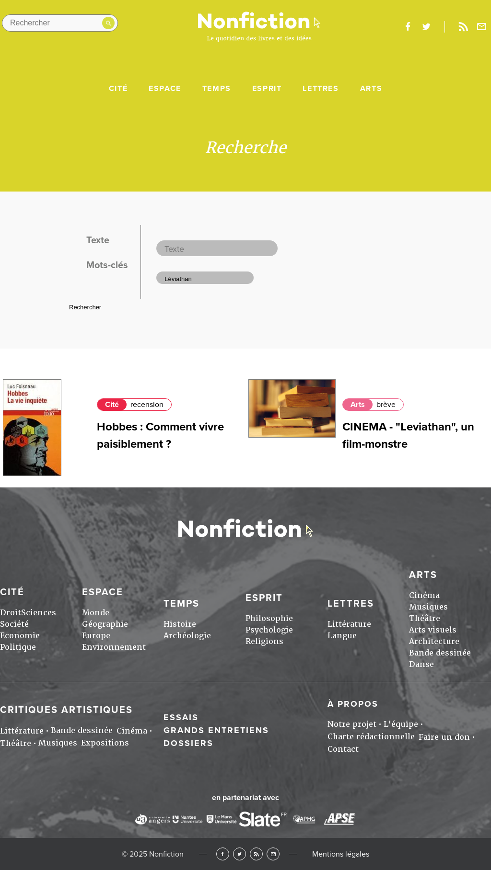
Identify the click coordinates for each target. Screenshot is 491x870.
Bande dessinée (440, 653)
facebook (407, 27)
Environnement (114, 647)
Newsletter (482, 27)
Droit (10, 613)
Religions (264, 641)
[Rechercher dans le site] (60, 23)
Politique (18, 647)
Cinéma (424, 595)
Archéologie (187, 636)
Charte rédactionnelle (371, 737)
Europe (96, 636)
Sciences (38, 613)
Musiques (428, 607)
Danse (421, 664)
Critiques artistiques (66, 710)
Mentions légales (340, 854)
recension (147, 404)
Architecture (434, 641)
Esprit (267, 88)
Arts (371, 88)
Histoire (180, 624)
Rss (463, 27)
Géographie (105, 624)
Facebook (222, 853)
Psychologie (269, 630)
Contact (343, 749)
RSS (256, 853)
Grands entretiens (216, 730)
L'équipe (401, 724)
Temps (216, 88)
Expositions (105, 743)
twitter (426, 27)
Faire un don (444, 737)
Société (14, 624)
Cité (118, 88)
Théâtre (424, 618)
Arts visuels (432, 630)
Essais (181, 717)
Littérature (349, 624)
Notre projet (351, 724)
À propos (352, 704)
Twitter (239, 853)
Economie (20, 636)
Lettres (321, 88)
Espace (165, 88)
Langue (342, 636)
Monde (95, 613)
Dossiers (188, 743)
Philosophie (269, 618)
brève (386, 404)
